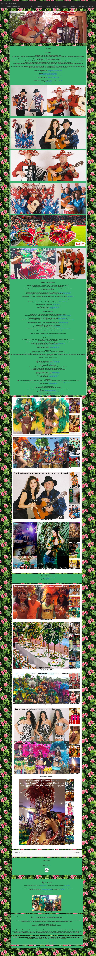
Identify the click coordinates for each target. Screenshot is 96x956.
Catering (48, 6)
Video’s (73, 6)
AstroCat (46, 947)
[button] (20, 853)
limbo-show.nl (70, 296)
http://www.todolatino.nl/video (50, 73)
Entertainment (39, 6)
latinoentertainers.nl (63, 299)
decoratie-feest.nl (58, 326)
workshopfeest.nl (62, 294)
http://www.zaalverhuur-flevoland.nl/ (53, 76)
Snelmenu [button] (91, 6)
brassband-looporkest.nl (50, 390)
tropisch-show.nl (56, 304)
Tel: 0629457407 (28, 6)
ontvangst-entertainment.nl (64, 292)
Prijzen (56, 6)
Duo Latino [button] (81, 6)
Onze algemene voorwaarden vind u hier (46, 942)
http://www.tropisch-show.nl (54, 71)
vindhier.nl (46, 866)
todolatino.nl (67, 885)
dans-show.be (67, 293)
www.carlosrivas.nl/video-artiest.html (48, 74)
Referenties (64, 6)
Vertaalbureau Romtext (47, 889)
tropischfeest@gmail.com (50, 82)
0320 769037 (49, 81)
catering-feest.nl (43, 885)
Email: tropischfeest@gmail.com (13, 6)
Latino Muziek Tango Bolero (9, 3)
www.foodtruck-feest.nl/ (53, 77)
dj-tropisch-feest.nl (63, 301)
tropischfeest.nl (56, 306)
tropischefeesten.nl (54, 307)
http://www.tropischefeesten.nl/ (55, 70)
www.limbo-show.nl (69, 319)
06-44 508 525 (59, 80)
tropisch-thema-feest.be (64, 328)
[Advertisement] (48, 952)
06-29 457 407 (51, 80)
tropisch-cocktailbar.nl (48, 371)
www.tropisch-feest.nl (48, 335)
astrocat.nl (50, 892)
